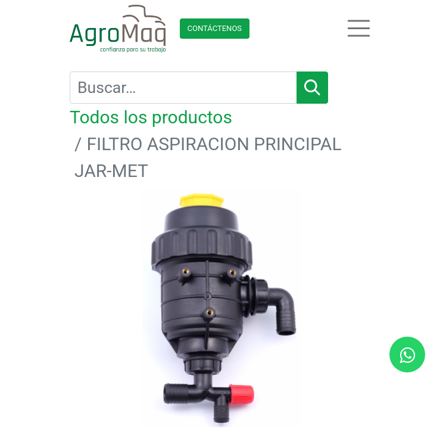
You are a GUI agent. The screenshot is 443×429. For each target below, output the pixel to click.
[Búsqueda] (312, 88)
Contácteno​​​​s (215, 28)
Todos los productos (151, 117)
